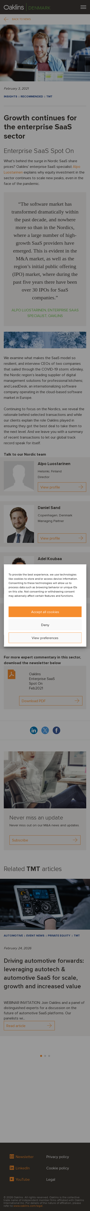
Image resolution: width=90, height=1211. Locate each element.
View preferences (45, 638)
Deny (45, 625)
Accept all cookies (45, 612)
